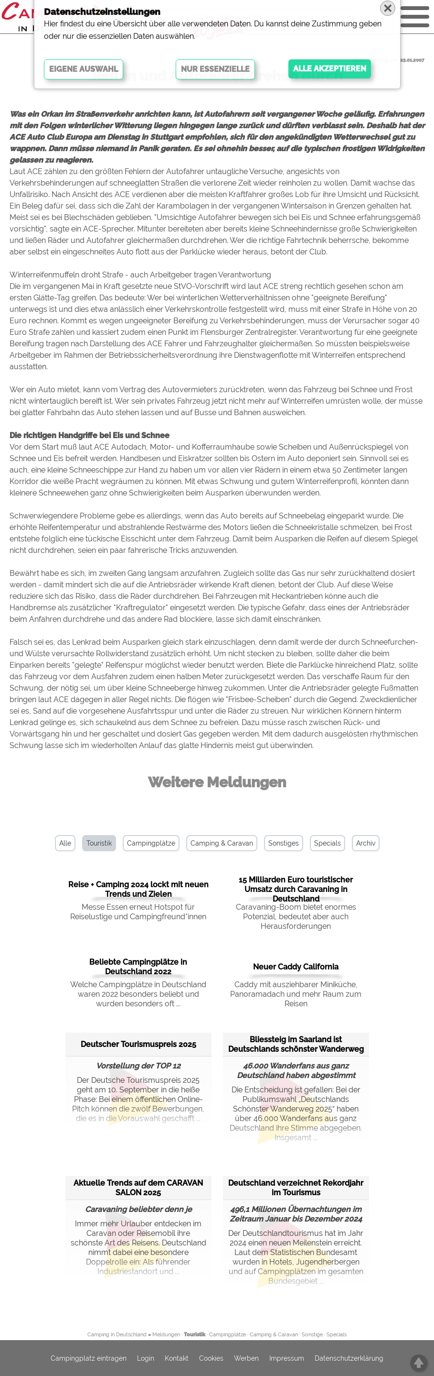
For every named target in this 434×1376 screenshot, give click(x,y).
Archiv (365, 843)
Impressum (286, 1358)
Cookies (211, 1358)
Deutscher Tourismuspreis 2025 (138, 1044)
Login (145, 1358)
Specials (327, 843)
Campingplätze (151, 843)
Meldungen (166, 1335)
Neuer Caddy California (296, 966)
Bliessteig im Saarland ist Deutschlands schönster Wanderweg (296, 1044)
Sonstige (312, 1335)
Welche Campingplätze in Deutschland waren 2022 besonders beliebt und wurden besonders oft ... (138, 994)
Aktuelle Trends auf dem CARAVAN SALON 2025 (138, 1187)
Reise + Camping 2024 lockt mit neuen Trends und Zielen (138, 889)
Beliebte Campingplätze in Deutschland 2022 (138, 967)
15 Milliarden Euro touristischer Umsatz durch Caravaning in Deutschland (296, 889)
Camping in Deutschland (117, 1335)
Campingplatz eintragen (89, 1358)
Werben (246, 1358)
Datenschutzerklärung (349, 1358)
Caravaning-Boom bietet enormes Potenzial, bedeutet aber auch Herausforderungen (296, 917)
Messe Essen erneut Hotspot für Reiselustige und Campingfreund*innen (138, 912)
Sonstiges (283, 843)
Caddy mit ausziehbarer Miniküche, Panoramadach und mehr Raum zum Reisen (295, 994)
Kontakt (177, 1358)
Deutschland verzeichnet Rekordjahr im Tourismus (295, 1187)
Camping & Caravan (222, 843)
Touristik (99, 843)
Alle (65, 843)
